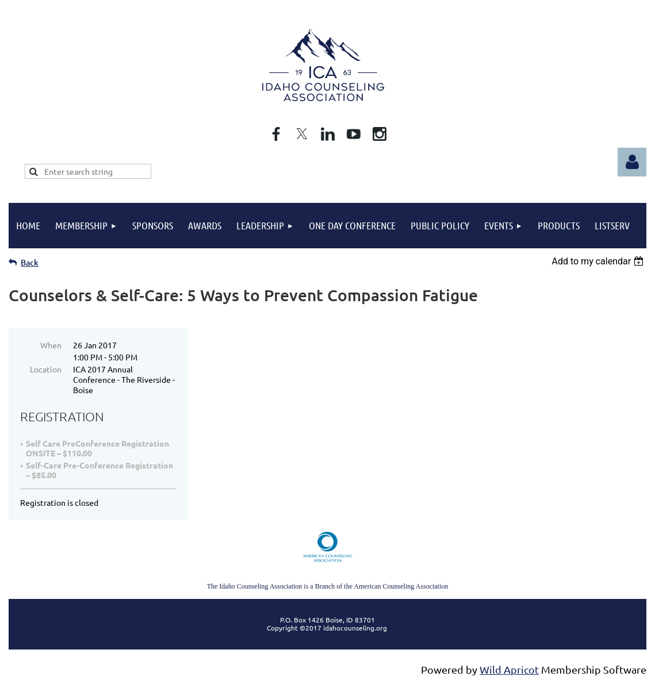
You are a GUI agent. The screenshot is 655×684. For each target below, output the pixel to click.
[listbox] (598, 261)
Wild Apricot (509, 669)
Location (46, 369)
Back (30, 262)
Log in (632, 162)
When (51, 345)
